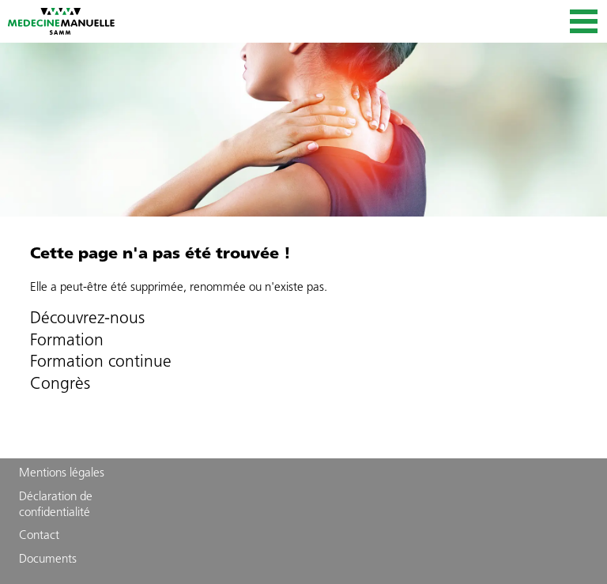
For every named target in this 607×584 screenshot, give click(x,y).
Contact (39, 536)
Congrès (60, 384)
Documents (48, 560)
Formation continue (101, 362)
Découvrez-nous (87, 319)
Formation (67, 341)
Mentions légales (61, 474)
